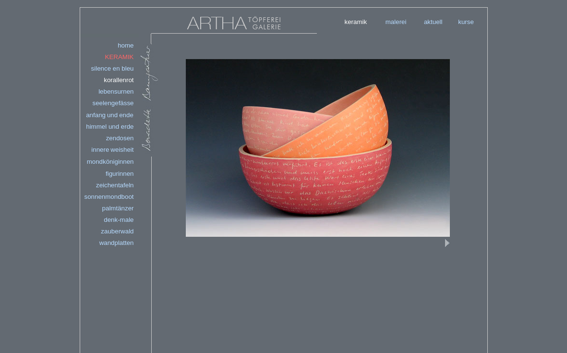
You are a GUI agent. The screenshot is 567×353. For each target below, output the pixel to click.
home (125, 45)
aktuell (433, 21)
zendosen (120, 138)
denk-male (118, 219)
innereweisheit (112, 149)
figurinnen (120, 173)
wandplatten (116, 242)
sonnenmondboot (109, 196)
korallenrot (118, 80)
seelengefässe (113, 103)
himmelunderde (109, 126)
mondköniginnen (110, 161)
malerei (396, 21)
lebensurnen (115, 91)
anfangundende (109, 115)
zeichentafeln (115, 185)
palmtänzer (118, 208)
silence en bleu (112, 68)
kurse (466, 21)
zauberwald (117, 231)
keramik (356, 21)
